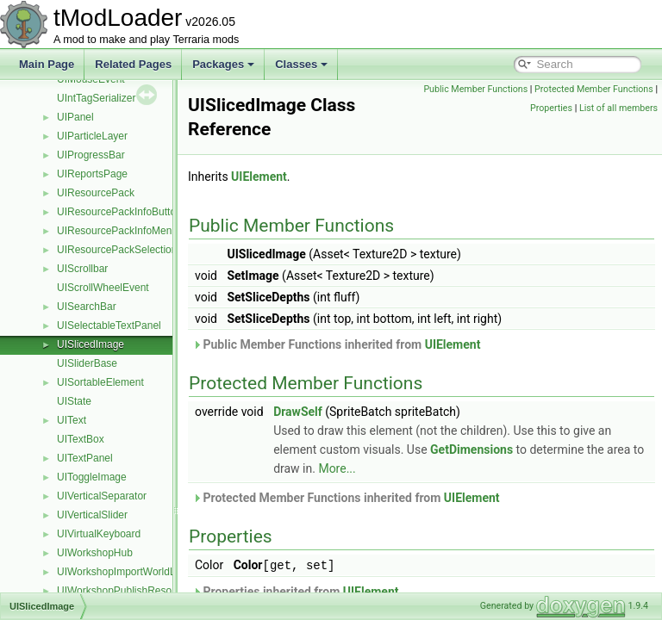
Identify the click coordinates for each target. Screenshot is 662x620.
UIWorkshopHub (95, 553)
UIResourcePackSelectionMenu (130, 250)
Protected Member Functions (544, 108)
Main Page (46, 64)
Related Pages (133, 64)
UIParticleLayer (92, 136)
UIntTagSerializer (96, 98)
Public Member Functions (601, 89)
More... (440, 468)
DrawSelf (340, 411)
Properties (632, 108)
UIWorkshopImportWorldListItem (131, 572)
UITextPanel (85, 458)
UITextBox (80, 439)
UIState (74, 401)
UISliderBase (87, 363)
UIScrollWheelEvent (103, 288)
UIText (71, 420)
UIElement (302, 176)
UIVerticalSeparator (102, 496)
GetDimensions (531, 449)
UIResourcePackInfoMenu (117, 231)
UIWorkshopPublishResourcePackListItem (154, 591)
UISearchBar (86, 307)
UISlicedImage (90, 344)
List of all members (618, 127)
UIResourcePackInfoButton (119, 212)
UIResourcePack (95, 193)
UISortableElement (100, 382)
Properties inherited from (338, 591)
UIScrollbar (82, 269)
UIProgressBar (91, 155)
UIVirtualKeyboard (99, 534)
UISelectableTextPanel (109, 325)
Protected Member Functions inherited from (389, 498)
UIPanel (75, 117)
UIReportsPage (92, 174)
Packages (223, 64)
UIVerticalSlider (92, 515)
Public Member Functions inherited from (379, 344)
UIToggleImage (92, 477)
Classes (301, 64)
